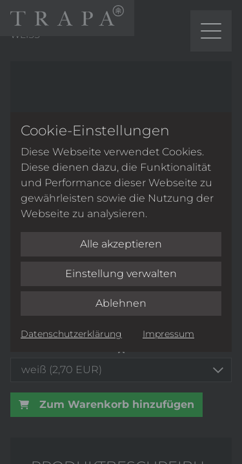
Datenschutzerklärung (71, 334)
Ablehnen (121, 303)
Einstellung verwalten (121, 273)
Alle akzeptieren (121, 244)
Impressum (168, 334)
